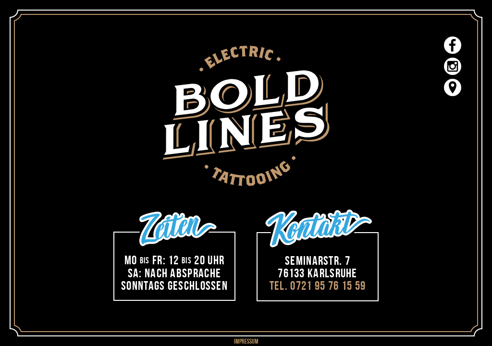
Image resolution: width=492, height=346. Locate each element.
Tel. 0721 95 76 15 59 (318, 285)
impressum (246, 341)
